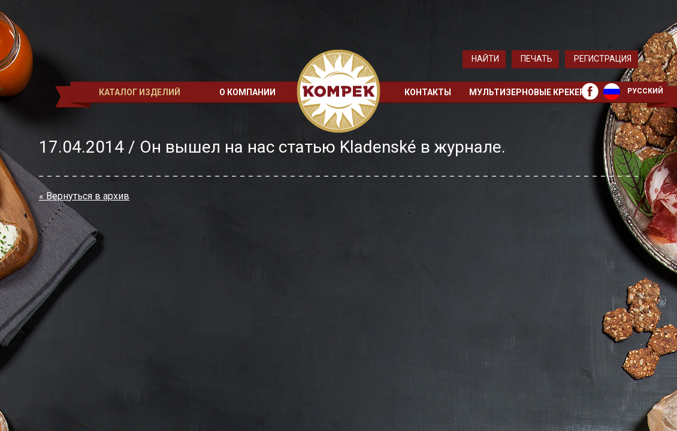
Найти (485, 58)
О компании (247, 92)
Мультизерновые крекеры (531, 92)
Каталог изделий (139, 92)
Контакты (427, 92)
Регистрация (602, 58)
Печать (536, 58)
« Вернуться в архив (84, 196)
